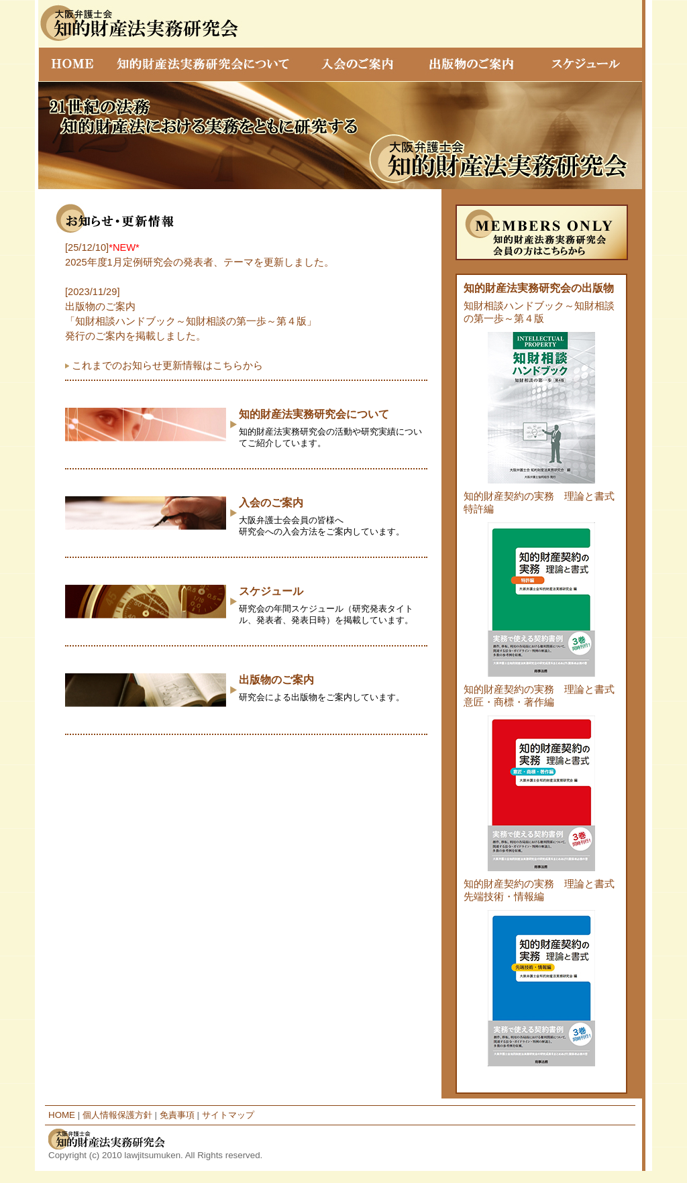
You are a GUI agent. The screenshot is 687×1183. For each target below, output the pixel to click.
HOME (61, 1115)
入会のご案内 (271, 502)
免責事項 (177, 1115)
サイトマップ (228, 1115)
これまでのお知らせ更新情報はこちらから (167, 365)
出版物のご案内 (276, 679)
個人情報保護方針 (117, 1115)
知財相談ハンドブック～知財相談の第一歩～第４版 (541, 395)
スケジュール (271, 591)
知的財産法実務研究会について (314, 414)
